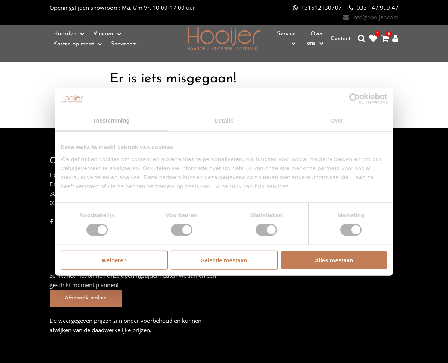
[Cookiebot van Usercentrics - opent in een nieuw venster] (354, 98)
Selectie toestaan (224, 260)
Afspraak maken (86, 298)
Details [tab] (224, 120)
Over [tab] (337, 120)
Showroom (124, 44)
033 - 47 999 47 (373, 7)
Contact (340, 39)
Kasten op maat (73, 44)
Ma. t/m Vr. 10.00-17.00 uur (122, 7)
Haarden (64, 34)
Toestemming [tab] (111, 120)
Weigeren (114, 260)
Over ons (315, 38)
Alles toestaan (334, 260)
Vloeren (103, 34)
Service (286, 34)
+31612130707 (317, 7)
